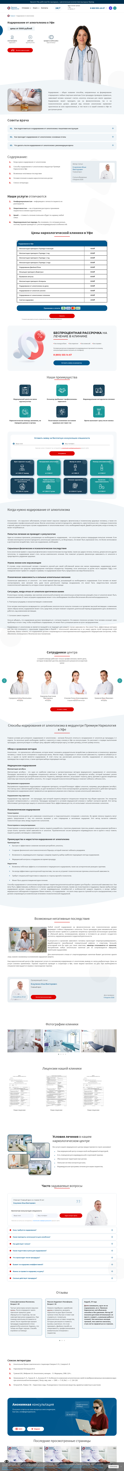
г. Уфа (69, 7)
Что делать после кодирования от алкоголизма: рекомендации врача (43, 145)
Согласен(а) (113, 1466)
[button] (58, 1054)
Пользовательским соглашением (36, 1467)
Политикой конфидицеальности (59, 1467)
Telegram (35, 1429)
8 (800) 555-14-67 (62, 355)
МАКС (19, 1429)
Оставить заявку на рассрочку (71, 363)
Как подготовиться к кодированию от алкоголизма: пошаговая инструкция (46, 128)
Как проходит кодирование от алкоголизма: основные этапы (40, 137)
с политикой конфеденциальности (71, 448)
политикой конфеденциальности (42, 1220)
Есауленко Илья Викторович (79, 179)
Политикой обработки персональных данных (75, 1466)
